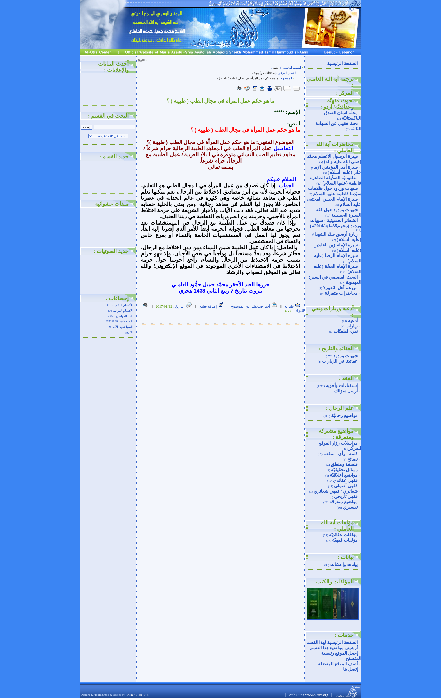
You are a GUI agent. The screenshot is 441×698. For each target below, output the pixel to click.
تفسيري (350, 507)
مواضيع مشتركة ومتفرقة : (336, 434)
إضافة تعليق (211, 306)
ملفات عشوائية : (110, 204)
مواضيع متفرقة (343, 501)
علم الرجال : (340, 408)
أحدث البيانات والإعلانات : (113, 67)
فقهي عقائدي (345, 480)
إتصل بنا (350, 669)
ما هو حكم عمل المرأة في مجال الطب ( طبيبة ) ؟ (247, 78)
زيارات (351, 326)
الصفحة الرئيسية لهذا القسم (332, 642)
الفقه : (346, 378)
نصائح (352, 459)
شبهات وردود (345, 355)
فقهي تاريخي (346, 496)
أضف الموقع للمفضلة (338, 663)
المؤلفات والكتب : (333, 582)
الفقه (276, 67)
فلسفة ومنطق (344, 464)
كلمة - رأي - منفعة (340, 453)
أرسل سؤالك (346, 391)
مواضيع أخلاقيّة (344, 475)
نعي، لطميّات (346, 331)
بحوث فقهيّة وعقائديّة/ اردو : (337, 104)
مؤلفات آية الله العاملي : (337, 526)
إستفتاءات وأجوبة (342, 385)
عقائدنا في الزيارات (340, 361)
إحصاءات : (117, 298)
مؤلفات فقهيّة (345, 540)
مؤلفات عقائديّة (343, 534)
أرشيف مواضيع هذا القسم (334, 647)
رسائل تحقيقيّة (344, 469)
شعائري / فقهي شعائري (335, 491)
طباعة (292, 306)
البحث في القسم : (108, 116)
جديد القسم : (114, 157)
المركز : (345, 93)
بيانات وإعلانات (344, 564)
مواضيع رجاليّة (344, 415)
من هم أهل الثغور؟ (340, 287)
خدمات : (344, 635)
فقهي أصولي (346, 485)
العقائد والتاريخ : (336, 348)
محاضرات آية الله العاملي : (335, 147)
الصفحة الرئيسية (342, 63)
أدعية (353, 320)
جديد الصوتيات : (111, 251)
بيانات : (346, 557)
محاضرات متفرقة (341, 293)
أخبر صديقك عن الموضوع (254, 306)
